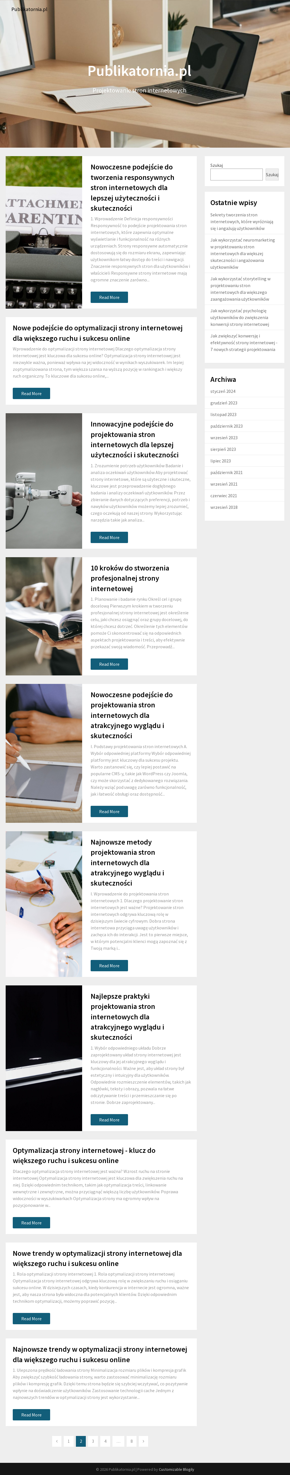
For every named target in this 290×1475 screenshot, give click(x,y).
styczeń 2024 (222, 391)
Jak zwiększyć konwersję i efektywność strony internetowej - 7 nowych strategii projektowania (244, 342)
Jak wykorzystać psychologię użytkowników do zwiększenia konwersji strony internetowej (239, 317)
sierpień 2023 (223, 449)
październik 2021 (226, 472)
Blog (274, 9)
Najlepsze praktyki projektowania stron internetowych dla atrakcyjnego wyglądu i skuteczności (127, 1016)
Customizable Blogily (176, 1469)
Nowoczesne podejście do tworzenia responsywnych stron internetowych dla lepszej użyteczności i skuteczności (132, 187)
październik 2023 (226, 425)
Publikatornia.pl (30, 9)
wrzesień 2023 (224, 437)
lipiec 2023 (220, 460)
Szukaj (216, 165)
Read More (109, 297)
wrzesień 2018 (224, 507)
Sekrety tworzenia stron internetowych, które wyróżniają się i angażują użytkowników (241, 221)
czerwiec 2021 (223, 495)
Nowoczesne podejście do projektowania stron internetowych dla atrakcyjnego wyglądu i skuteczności (132, 715)
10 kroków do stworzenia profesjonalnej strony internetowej (130, 578)
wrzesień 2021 (224, 483)
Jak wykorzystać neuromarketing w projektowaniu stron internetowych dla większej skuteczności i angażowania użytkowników (242, 253)
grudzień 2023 (223, 402)
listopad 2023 (223, 414)
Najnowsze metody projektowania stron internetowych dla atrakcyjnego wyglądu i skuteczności (127, 862)
